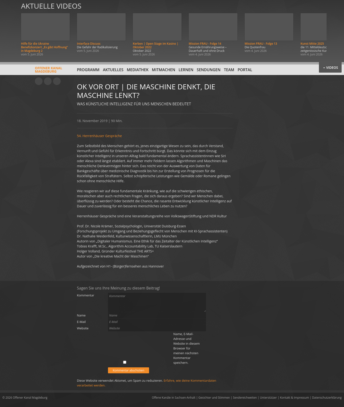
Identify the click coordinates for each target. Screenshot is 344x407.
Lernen (186, 69)
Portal (245, 69)
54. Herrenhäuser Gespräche (99, 136)
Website (83, 328)
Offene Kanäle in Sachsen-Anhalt (173, 398)
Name (81, 315)
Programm (88, 69)
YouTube (39, 81)
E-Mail (81, 322)
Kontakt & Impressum (294, 398)
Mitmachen (163, 69)
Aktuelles (113, 69)
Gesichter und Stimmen (214, 398)
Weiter (335, 29)
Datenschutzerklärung (327, 398)
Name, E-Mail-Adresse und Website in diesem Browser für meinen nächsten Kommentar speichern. (186, 348)
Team (229, 69)
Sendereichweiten (245, 398)
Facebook (48, 81)
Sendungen (208, 69)
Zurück (9, 29)
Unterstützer (268, 398)
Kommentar (85, 295)
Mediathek (138, 69)
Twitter (57, 81)
